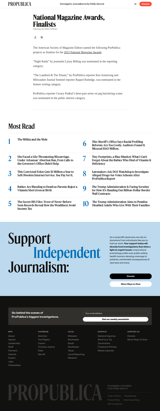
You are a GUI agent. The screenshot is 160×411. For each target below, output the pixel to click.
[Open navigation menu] (135, 4)
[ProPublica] (19, 4)
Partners (12, 350)
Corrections (104, 343)
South (71, 343)
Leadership (14, 343)
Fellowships (14, 365)
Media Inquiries (106, 350)
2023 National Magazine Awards (82, 52)
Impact (12, 339)
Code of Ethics (114, 396)
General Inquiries (107, 336)
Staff (10, 346)
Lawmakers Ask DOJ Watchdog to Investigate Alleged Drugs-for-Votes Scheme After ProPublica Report (120, 175)
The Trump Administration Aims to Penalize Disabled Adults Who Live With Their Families (121, 203)
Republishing (130, 396)
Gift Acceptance (115, 404)
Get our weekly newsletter (115, 319)
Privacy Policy (114, 400)
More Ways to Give (130, 284)
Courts (41, 343)
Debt (40, 350)
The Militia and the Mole (32, 139)
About (11, 336)
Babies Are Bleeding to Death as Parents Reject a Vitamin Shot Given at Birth (47, 188)
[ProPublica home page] (55, 392)
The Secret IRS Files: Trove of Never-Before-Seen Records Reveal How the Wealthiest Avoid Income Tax (46, 205)
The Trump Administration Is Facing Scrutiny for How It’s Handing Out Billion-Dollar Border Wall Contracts (121, 190)
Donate (145, 4)
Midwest (72, 336)
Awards (12, 354)
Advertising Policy (131, 400)
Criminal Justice (46, 346)
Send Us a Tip (105, 339)
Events (11, 357)
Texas (71, 350)
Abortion (42, 336)
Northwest (73, 339)
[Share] (35, 37)
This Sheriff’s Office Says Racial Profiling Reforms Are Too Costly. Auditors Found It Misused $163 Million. (118, 145)
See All (41, 354)
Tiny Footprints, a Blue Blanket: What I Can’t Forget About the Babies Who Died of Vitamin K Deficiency (121, 160)
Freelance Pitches (107, 346)
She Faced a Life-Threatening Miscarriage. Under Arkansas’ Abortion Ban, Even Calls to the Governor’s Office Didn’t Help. (45, 160)
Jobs (10, 361)
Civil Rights (44, 339)
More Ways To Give (137, 339)
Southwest (73, 346)
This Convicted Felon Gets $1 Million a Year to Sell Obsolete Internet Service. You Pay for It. (45, 173)
